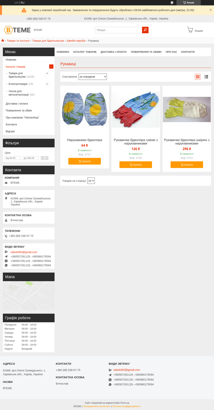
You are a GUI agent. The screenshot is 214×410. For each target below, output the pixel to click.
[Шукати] (145, 30)
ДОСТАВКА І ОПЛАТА (114, 51)
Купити (86, 161)
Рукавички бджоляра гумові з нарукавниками (136, 141)
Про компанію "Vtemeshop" (22, 117)
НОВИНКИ (63, 51)
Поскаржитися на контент (96, 406)
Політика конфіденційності (126, 406)
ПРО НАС (171, 51)
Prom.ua (125, 403)
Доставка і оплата (17, 103)
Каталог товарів (15, 66)
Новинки (11, 59)
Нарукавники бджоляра (84, 140)
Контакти (11, 124)
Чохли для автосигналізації (19, 93)
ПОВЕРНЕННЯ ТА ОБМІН (146, 51)
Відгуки (10, 131)
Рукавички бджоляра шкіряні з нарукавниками (186, 141)
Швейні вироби (76, 40)
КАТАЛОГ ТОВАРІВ (84, 51)
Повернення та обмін (19, 110)
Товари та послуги (18, 40)
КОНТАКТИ (188, 51)
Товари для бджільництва (48, 40)
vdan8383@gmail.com (24, 252)
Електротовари (18, 83)
